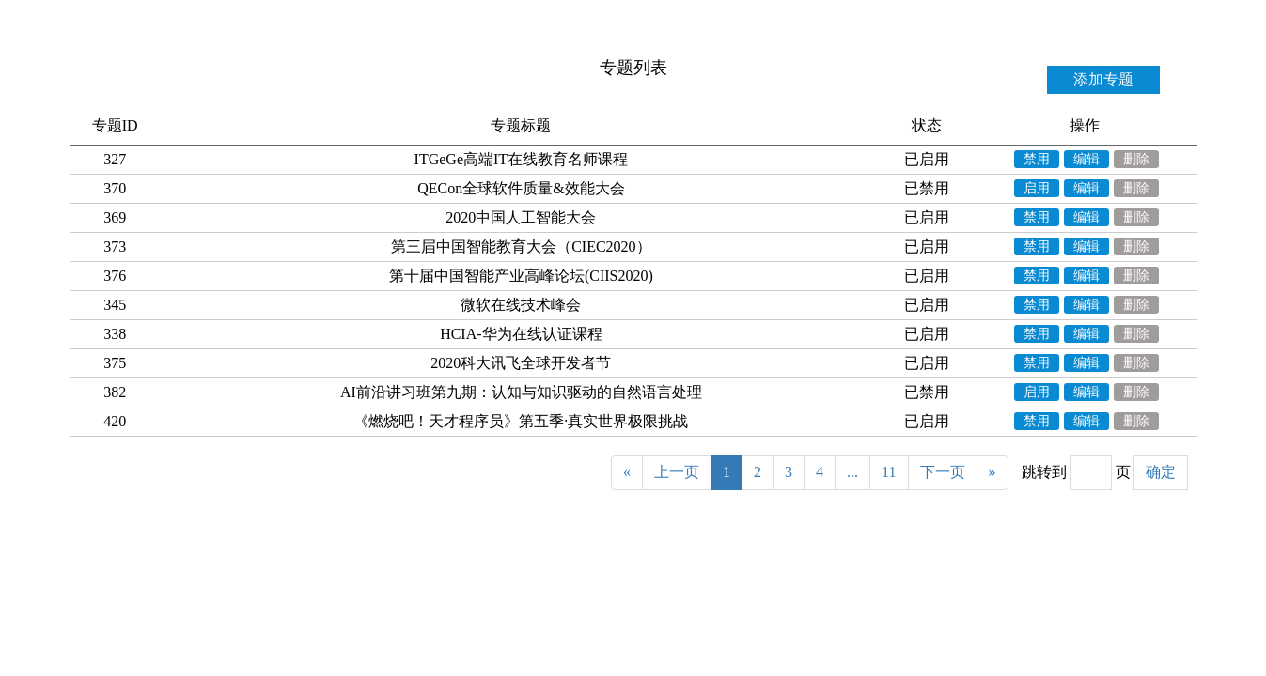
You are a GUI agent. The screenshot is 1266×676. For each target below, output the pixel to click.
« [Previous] (627, 472)
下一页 (942, 472)
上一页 (676, 472)
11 (889, 472)
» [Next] (992, 472)
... (852, 472)
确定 (1161, 472)
